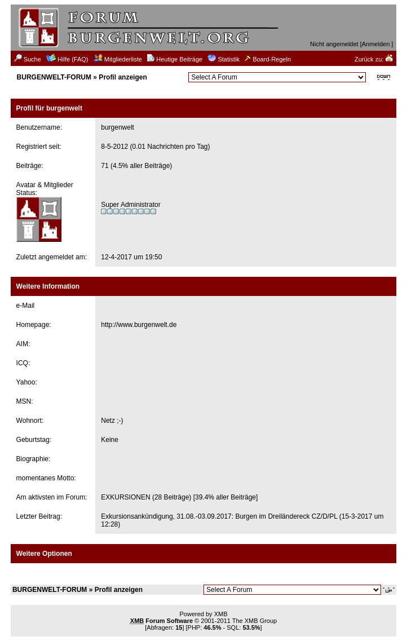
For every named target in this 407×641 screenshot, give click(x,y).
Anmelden (376, 44)
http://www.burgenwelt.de (138, 325)
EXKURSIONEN (125, 497)
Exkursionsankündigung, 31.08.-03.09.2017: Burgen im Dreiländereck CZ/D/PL (219, 516)
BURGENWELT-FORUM (54, 77)
